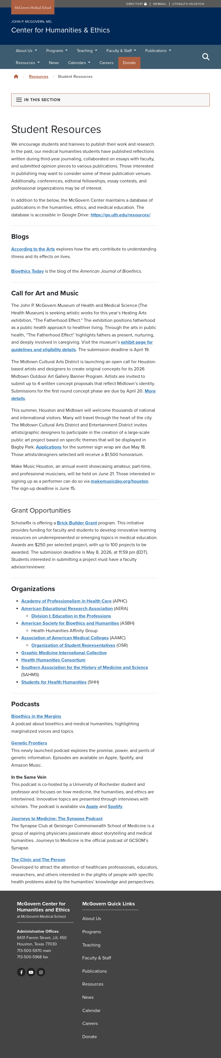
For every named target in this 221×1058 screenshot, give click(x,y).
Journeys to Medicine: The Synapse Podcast (56, 819)
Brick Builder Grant (77, 523)
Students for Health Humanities (54, 682)
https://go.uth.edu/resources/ (120, 215)
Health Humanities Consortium (53, 660)
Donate (129, 62)
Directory (136, 4)
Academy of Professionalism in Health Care (66, 601)
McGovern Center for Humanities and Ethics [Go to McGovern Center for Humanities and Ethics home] (43, 907)
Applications (49, 447)
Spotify (115, 806)
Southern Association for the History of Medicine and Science (84, 667)
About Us (25, 50)
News (54, 62)
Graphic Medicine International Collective (64, 653)
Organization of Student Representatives (73, 645)
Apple (92, 806)
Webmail (160, 4)
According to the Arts (33, 249)
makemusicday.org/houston (119, 481)
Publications (156, 50)
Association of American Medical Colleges (65, 638)
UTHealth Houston (188, 4)
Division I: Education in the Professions (71, 616)
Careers (107, 62)
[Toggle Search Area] (206, 57)
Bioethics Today (27, 271)
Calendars (77, 62)
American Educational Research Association (67, 608)
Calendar (91, 1010)
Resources (26, 62)
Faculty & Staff (119, 50)
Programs (55, 50)
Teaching (85, 50)
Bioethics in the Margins (36, 716)
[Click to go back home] (16, 76)
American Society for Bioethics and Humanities (70, 623)
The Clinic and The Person (38, 860)
